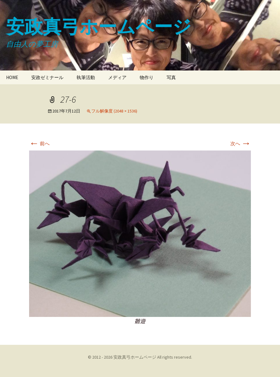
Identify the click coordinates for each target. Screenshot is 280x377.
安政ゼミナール (47, 77)
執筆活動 (86, 77)
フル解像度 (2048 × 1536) (114, 111)
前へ (39, 143)
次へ (240, 143)
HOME (12, 77)
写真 (171, 77)
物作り (146, 77)
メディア (117, 77)
